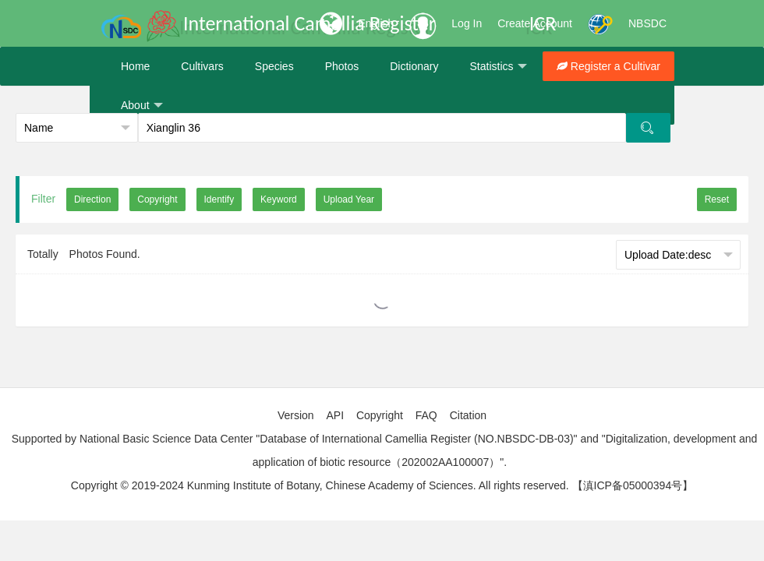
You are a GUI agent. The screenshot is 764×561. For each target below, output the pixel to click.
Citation (468, 415)
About (142, 105)
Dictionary (414, 66)
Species (274, 66)
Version (296, 415)
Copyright (379, 415)
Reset (717, 199)
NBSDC (647, 23)
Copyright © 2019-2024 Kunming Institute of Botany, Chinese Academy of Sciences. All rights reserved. (320, 485)
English (376, 23)
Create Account (534, 23)
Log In (466, 23)
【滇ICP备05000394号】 (633, 485)
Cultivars (202, 66)
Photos (342, 66)
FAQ (426, 415)
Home (135, 66)
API (335, 415)
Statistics (497, 66)
